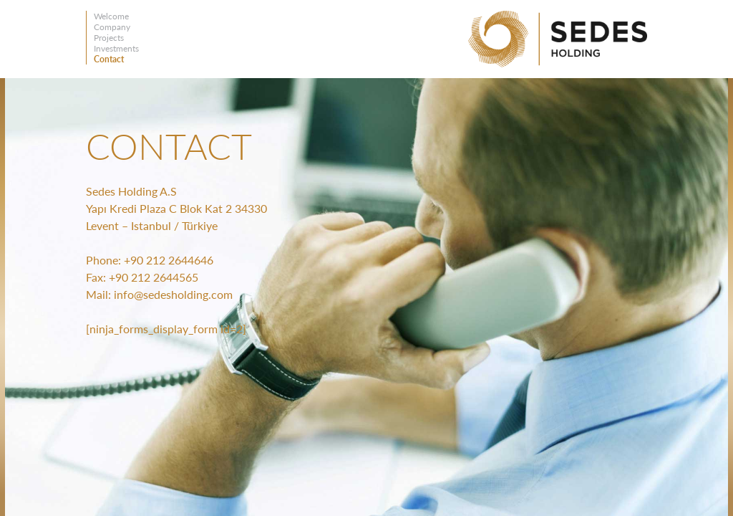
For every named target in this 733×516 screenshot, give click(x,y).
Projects (109, 37)
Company (112, 27)
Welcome (111, 16)
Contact (109, 59)
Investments (116, 48)
